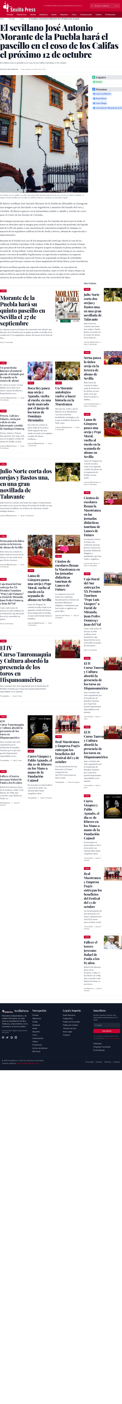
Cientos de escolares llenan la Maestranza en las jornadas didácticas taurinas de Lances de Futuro (67, 575)
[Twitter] (7, 1037)
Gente (54, 15)
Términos (107, 1062)
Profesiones (110, 15)
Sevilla (33, 15)
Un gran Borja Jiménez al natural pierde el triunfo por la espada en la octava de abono (12, 374)
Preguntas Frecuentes (102, 1047)
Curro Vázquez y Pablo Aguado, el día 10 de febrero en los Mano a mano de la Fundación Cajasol (40, 768)
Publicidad (97, 1044)
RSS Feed (36, 1051)
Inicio (2, 19)
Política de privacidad (112, 1038)
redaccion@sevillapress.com (27, 1063)
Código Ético (68, 1018)
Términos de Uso (69, 1028)
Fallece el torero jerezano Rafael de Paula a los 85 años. (11, 779)
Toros (74, 15)
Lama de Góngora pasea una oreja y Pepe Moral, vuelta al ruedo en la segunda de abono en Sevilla (39, 587)
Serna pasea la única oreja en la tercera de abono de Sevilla (12, 544)
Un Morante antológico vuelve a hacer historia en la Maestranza (65, 396)
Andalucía (43, 15)
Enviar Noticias (99, 1050)
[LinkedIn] (16, 1037)
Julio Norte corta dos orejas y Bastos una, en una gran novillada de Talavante (93, 306)
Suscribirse (106, 1031)
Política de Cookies (70, 1025)
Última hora (21, 15)
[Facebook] (3, 1037)
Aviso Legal (67, 1032)
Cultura (99, 15)
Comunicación (86, 15)
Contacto (66, 1035)
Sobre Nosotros (69, 1015)
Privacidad (89, 1062)
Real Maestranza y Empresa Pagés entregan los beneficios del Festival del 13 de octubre (67, 752)
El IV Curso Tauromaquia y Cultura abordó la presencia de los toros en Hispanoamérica (12, 729)
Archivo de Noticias (39, 1048)
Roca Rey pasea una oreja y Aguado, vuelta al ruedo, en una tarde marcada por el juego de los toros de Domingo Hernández (39, 404)
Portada (10, 15)
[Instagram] (11, 1037)
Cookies (99, 1062)
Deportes (64, 15)
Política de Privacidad (71, 1022)
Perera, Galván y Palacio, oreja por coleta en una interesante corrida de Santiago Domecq (12, 422)
